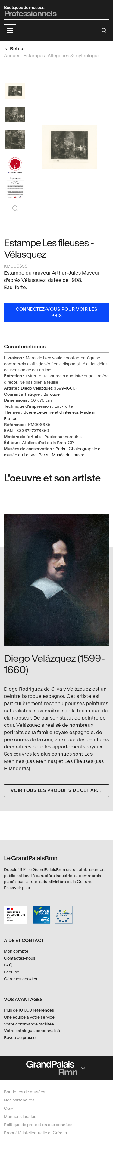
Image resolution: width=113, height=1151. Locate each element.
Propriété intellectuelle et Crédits (35, 1133)
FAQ (8, 965)
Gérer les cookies (20, 979)
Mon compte (16, 951)
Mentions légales (20, 1116)
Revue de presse (20, 1038)
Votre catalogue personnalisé (32, 1031)
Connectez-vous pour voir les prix (56, 312)
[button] (10, 30)
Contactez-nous (19, 958)
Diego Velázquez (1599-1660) (49, 388)
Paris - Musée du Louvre (61, 455)
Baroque (51, 394)
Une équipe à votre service (29, 1017)
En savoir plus (17, 888)
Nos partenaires (19, 1100)
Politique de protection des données (38, 1125)
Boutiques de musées (24, 1092)
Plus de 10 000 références (29, 1010)
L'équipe (11, 972)
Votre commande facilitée (29, 1024)
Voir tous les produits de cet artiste (60, 790)
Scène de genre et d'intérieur (51, 412)
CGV (9, 1108)
